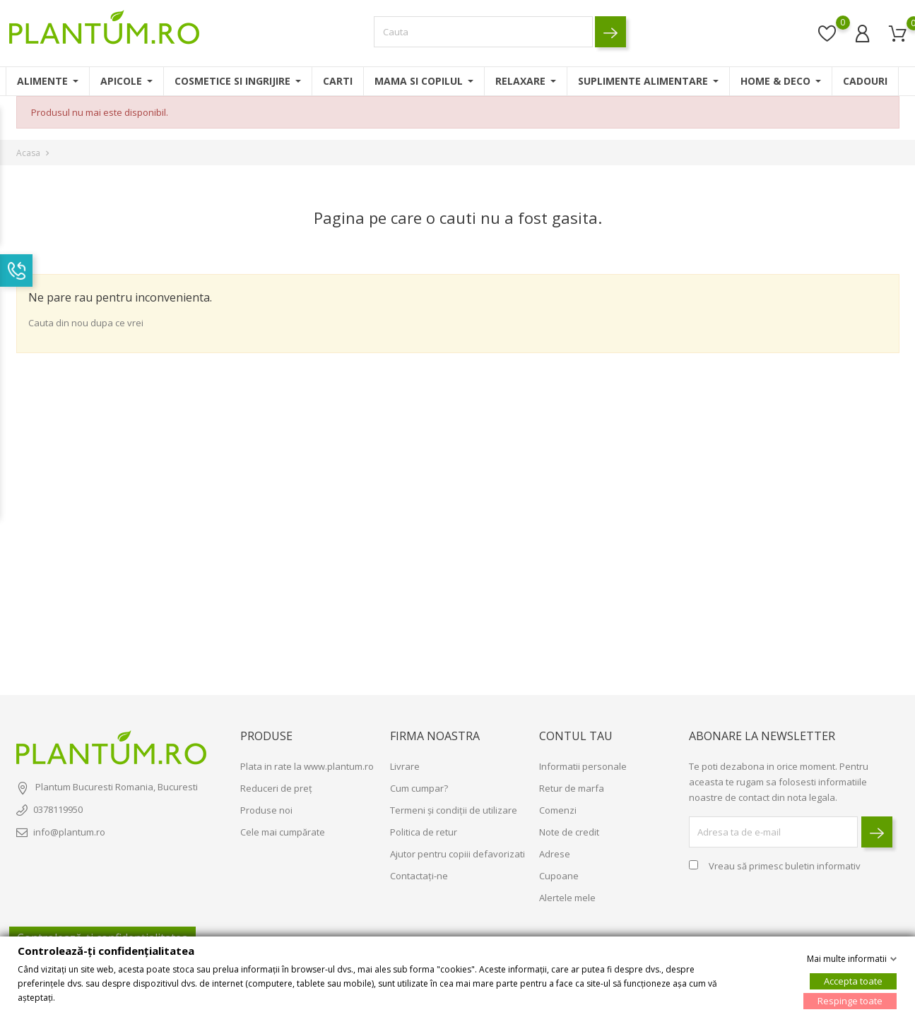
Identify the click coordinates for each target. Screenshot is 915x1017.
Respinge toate (849, 1000)
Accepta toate (853, 980)
